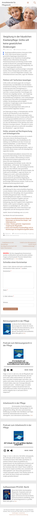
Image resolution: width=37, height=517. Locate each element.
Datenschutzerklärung (22, 514)
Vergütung (31, 233)
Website (5, 302)
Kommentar (7, 271)
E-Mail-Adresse (8, 296)
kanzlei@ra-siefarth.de (18, 513)
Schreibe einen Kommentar (12, 235)
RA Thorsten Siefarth (20, 49)
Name (5, 290)
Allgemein (7, 233)
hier (24, 333)
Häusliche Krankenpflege (20, 233)
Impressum (12, 514)
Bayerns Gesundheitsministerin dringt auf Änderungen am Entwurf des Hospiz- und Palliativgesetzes (18, 220)
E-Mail (16, 259)
